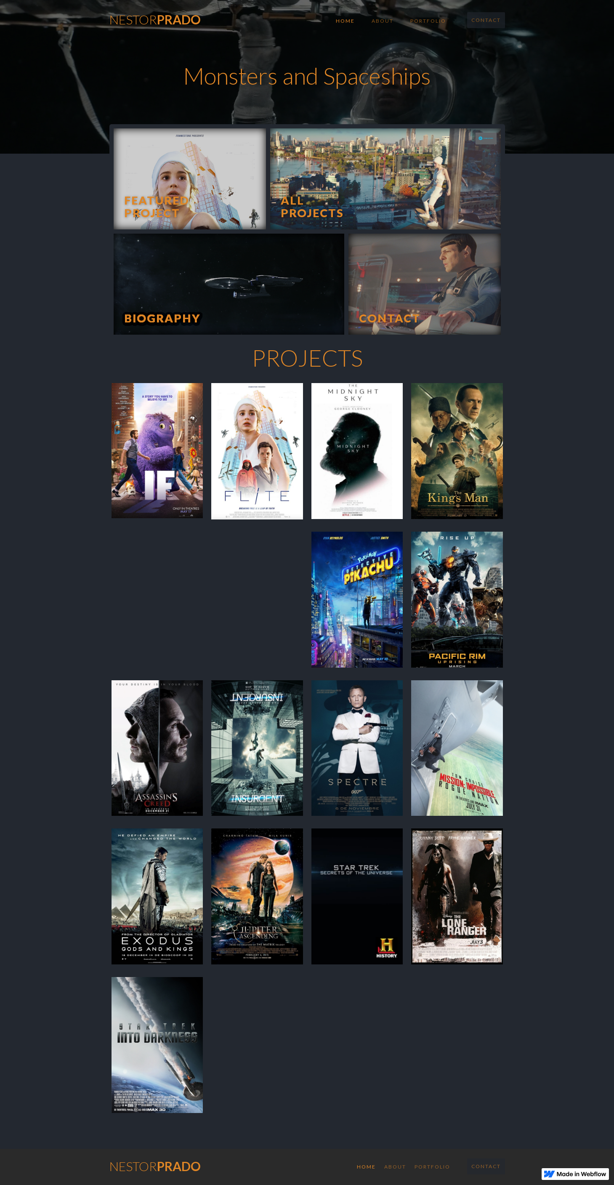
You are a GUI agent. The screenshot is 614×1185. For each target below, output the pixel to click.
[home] (155, 17)
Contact (486, 20)
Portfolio (428, 21)
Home (345, 21)
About (382, 21)
